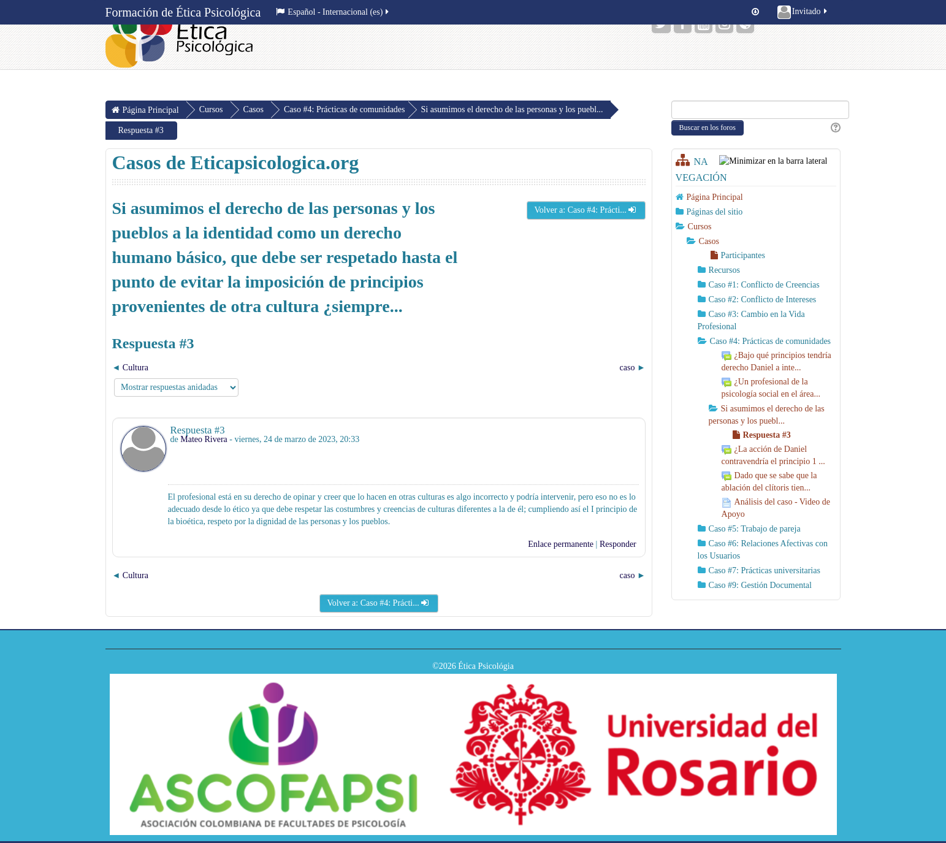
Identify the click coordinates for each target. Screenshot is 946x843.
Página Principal (715, 197)
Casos (709, 241)
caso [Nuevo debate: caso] (627, 367)
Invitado (803, 12)
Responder (618, 544)
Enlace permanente (560, 544)
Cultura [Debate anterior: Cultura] (135, 367)
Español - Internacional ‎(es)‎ (333, 12)
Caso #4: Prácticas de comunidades (344, 109)
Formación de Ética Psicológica (183, 12)
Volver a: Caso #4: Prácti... (586, 210)
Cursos (700, 226)
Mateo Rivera (203, 439)
